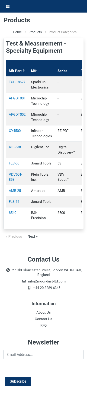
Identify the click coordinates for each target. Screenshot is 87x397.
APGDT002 (17, 114)
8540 (12, 213)
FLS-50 (14, 163)
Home (17, 32)
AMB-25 (15, 191)
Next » (33, 236)
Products (35, 32)
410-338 (15, 147)
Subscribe (18, 381)
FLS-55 (14, 202)
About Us (43, 312)
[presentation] (38, 368)
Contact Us (43, 319)
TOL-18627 (17, 82)
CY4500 (15, 131)
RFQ (43, 325)
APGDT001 (17, 98)
